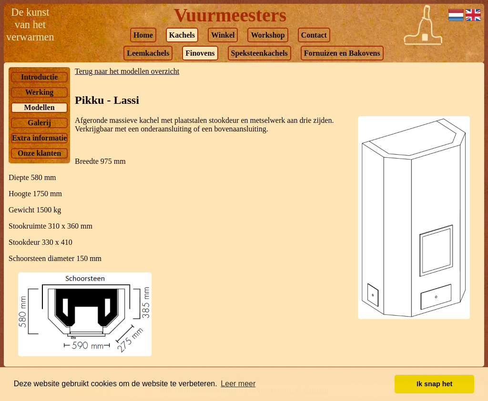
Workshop (268, 35)
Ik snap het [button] (434, 384)
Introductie (39, 77)
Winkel (223, 35)
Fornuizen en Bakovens (342, 53)
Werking (39, 92)
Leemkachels (148, 53)
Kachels (182, 35)
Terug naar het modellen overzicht (127, 71)
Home (143, 35)
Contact (314, 35)
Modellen (39, 107)
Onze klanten (39, 153)
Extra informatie (39, 138)
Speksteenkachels (259, 53)
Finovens (199, 53)
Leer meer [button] (238, 384)
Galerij (39, 123)
